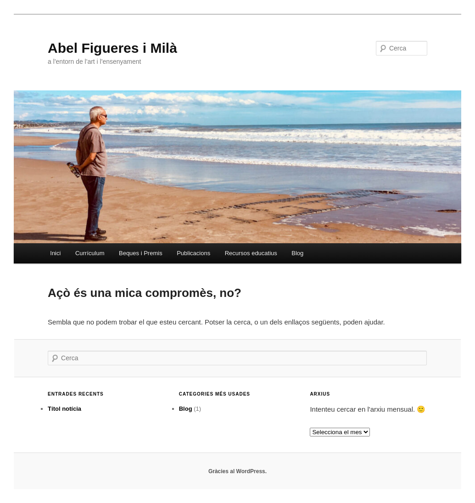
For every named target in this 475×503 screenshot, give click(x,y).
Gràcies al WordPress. (237, 471)
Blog (297, 253)
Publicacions (193, 253)
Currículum (90, 253)
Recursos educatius (251, 253)
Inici (55, 253)
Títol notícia (64, 408)
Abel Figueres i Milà (112, 48)
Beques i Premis (140, 253)
